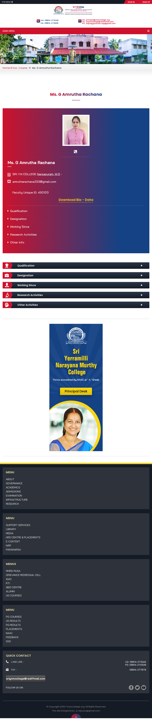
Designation (18, 219)
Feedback (12, 637)
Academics (13, 487)
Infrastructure (17, 499)
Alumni (10, 591)
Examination (14, 495)
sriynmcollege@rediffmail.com (25, 678)
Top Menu (7, 2)
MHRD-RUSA (13, 570)
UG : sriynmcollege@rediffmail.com (98, 22)
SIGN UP (146, 2)
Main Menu (76, 31)
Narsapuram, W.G (48, 174)
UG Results (13, 620)
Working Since (19, 227)
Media (9, 533)
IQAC (9, 579)
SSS (8, 641)
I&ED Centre (14, 587)
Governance (14, 483)
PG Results (13, 625)
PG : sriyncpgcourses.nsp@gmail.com (99, 23)
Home (6, 68)
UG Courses (14, 595)
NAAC (9, 633)
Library (11, 529)
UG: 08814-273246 (49, 20)
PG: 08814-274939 (49, 23)
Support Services (18, 525)
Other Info (17, 242)
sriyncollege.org (75, 706)
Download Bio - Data (76, 199)
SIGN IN (131, 2)
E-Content (13, 541)
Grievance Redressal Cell (23, 575)
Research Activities (23, 234)
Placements (14, 629)
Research (12, 503)
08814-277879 (138, 669)
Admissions (13, 491)
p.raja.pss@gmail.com (88, 710)
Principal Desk (76, 391)
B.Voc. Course (19, 68)
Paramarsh (13, 549)
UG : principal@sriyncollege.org (96, 20)
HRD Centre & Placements (23, 537)
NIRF (8, 545)
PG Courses (14, 616)
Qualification (18, 211)
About (10, 479)
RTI (8, 583)
